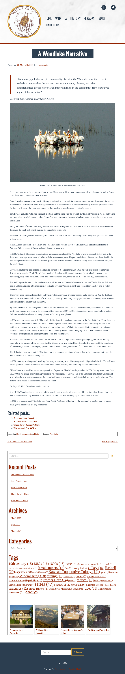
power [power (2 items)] (72, 580)
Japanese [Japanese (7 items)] (22, 572)
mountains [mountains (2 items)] (69, 576)
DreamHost (60, 669)
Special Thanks (75, 669)
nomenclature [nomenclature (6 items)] (18, 580)
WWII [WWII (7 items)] (32, 592)
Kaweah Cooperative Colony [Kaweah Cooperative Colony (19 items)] (74, 572)
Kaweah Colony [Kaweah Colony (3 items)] (39, 572)
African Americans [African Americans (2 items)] (86, 564)
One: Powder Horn (19, 481)
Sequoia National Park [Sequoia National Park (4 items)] (21, 584)
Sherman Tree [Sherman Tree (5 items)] (95, 584)
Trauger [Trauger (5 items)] (78, 588)
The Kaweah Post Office (25, 428)
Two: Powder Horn (19, 487)
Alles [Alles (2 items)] (98, 564)
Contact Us (52, 25)
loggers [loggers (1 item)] (113, 572)
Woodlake (54, 434)
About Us (62, 663)
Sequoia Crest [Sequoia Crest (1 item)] (107, 580)
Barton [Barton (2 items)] (13, 568)
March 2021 (16, 531)
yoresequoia (42, 65)
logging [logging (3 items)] (14, 576)
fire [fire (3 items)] (68, 568)
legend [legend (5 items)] (104, 572)
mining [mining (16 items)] (55, 576)
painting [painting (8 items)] (35, 580)
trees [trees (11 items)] (91, 588)
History (75, 18)
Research (89, 18)
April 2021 (15, 525)
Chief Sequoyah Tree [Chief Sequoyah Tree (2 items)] (27, 568)
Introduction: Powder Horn (22, 474)
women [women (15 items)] (17, 592)
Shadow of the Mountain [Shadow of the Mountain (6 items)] (70, 584)
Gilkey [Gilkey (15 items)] (96, 568)
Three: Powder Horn (20, 494)
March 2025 (16, 518)
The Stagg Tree (110, 441)
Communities (27, 434)
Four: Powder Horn (19, 500)
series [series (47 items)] (44, 584)
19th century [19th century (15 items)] (21, 564)
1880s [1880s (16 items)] (41, 564)
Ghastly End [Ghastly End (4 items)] (80, 568)
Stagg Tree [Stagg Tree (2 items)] (110, 585)
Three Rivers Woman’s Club (27, 425)
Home (48, 18)
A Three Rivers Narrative (25, 421)
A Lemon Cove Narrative (25, 418)
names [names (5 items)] (81, 576)
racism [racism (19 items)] (85, 580)
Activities (61, 18)
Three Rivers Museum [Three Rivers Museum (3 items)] (60, 589)
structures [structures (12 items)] (18, 588)
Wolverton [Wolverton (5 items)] (105, 588)
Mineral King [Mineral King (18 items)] (32, 576)
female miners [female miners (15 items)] (51, 568)
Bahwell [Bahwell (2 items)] (107, 564)
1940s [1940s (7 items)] (70, 563)
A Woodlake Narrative (62, 53)
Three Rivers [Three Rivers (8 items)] (38, 588)
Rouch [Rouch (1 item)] (97, 580)
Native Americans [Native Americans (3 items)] (96, 576)
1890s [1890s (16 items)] (57, 564)
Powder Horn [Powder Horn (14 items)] (55, 580)
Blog (102, 18)
